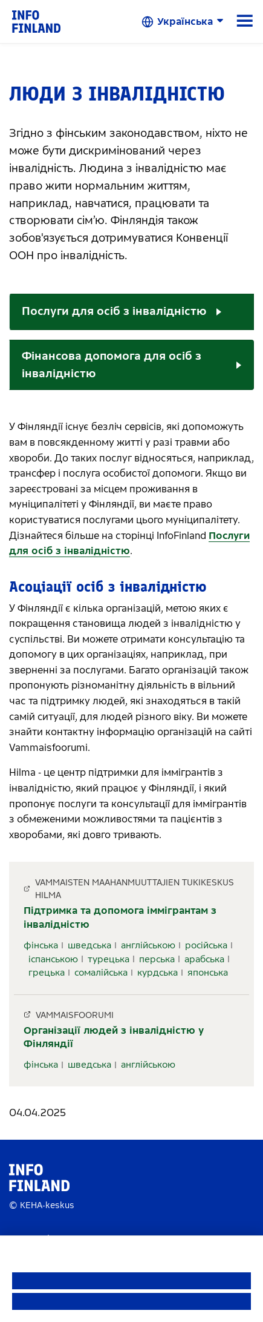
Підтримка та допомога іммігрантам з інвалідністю (120, 917)
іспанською (53, 959)
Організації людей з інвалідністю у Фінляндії (114, 1037)
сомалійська (101, 972)
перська (157, 959)
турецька (108, 959)
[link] (36, 21)
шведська (89, 945)
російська (206, 945)
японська (207, 972)
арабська (204, 959)
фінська (41, 945)
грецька (46, 972)
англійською (148, 945)
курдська (157, 972)
